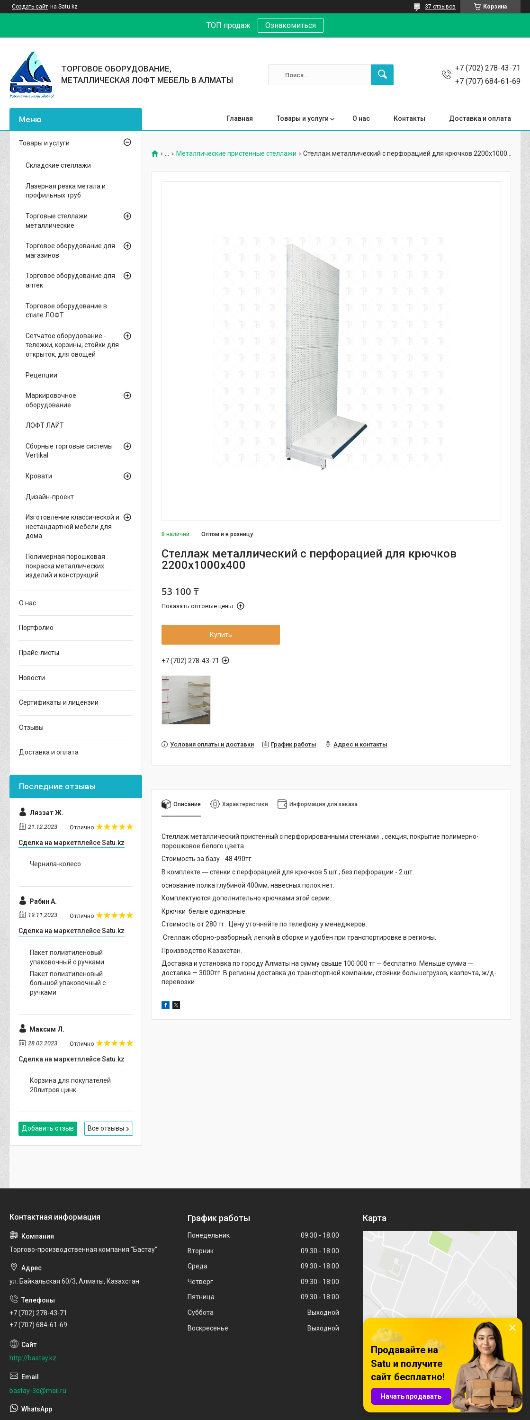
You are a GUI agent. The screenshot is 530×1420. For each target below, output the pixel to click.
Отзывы (31, 727)
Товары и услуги (303, 118)
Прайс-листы (39, 652)
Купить (221, 634)
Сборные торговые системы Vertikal (69, 450)
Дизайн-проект (50, 497)
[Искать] (382, 74)
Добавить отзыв (48, 1128)
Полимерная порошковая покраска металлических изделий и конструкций (65, 566)
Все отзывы (106, 1128)
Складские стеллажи (58, 165)
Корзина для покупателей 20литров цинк (70, 1085)
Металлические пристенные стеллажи (236, 153)
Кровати (39, 476)
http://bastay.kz (32, 1358)
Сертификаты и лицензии (59, 702)
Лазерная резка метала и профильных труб (66, 190)
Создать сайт (30, 6)
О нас (361, 118)
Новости (32, 678)
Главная (240, 118)
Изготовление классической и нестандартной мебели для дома (72, 526)
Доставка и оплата (480, 118)
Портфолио (36, 627)
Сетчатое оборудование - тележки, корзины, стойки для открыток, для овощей (72, 345)
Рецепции (41, 375)
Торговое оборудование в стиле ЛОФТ (66, 310)
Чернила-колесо (55, 864)
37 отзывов (440, 6)
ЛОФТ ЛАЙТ (45, 425)
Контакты (409, 118)
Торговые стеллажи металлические (57, 220)
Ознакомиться (290, 25)
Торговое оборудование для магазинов (70, 250)
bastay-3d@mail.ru (37, 1390)
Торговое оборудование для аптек (70, 280)
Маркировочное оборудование (51, 400)
